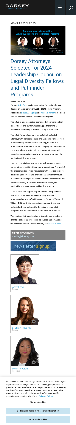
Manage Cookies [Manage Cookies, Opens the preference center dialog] (38, 402)
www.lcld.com (54, 224)
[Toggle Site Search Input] (71, 7)
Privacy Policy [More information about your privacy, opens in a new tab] (46, 396)
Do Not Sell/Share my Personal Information (38, 411)
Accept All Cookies (38, 419)
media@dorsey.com (23, 236)
